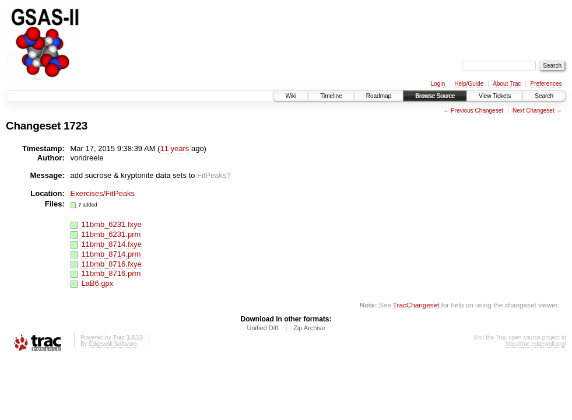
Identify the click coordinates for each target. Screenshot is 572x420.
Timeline (331, 96)
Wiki (290, 96)
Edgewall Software (113, 344)
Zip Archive (309, 327)
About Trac (507, 83)
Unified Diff (262, 327)
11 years (174, 148)
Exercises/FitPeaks (103, 193)
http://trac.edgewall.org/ (536, 344)
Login (438, 83)
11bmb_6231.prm (111, 234)
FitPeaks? (214, 175)
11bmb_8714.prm (111, 254)
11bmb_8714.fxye (111, 244)
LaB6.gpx (97, 283)
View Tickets (495, 96)
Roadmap (378, 96)
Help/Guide (468, 83)
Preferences (546, 83)
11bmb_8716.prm (111, 273)
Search (544, 96)
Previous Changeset (477, 110)
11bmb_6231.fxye (111, 224)
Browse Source (435, 96)
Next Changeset (534, 110)
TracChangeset (416, 305)
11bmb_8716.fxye (111, 264)
